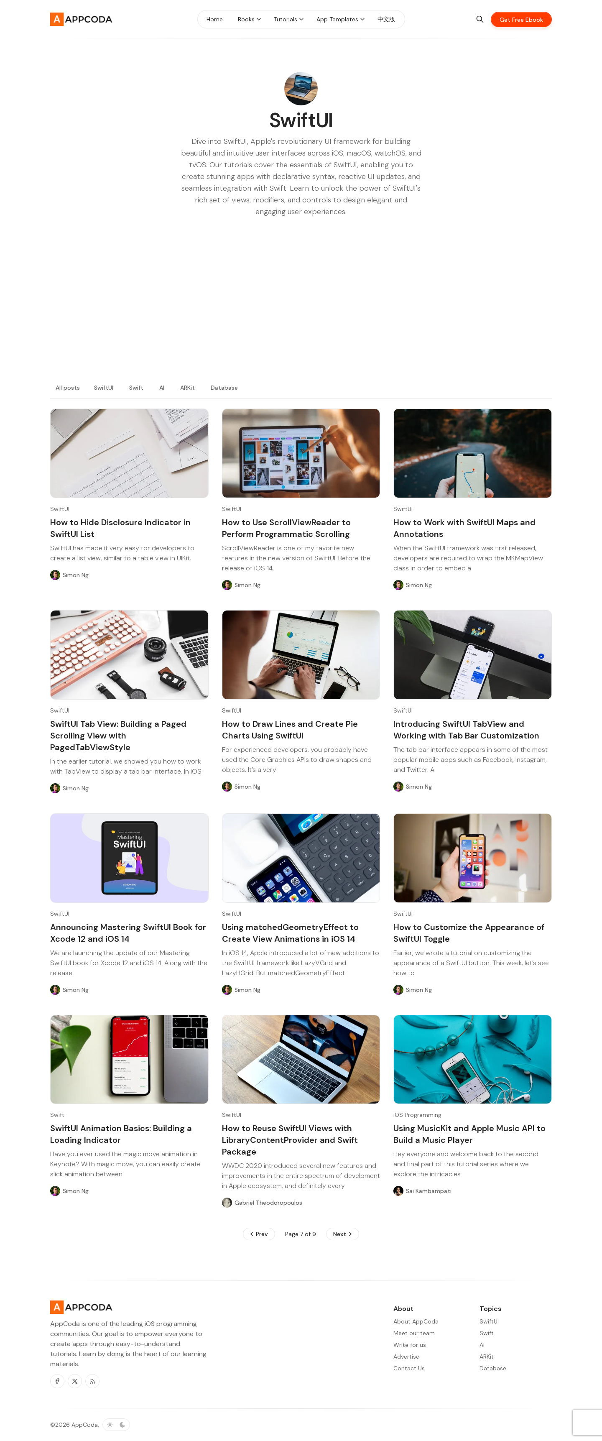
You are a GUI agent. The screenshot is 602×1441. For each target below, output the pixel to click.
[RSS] (92, 1381)
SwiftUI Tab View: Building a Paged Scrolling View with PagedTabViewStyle (118, 735)
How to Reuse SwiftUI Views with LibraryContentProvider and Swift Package (290, 1140)
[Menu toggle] (258, 19)
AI (161, 387)
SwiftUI (103, 387)
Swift (136, 387)
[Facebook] (57, 1381)
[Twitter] (75, 1381)
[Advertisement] (301, 309)
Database (224, 387)
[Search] (479, 19)
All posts (68, 387)
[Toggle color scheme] (116, 1424)
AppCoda (84, 1424)
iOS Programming (417, 1115)
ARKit (187, 387)
